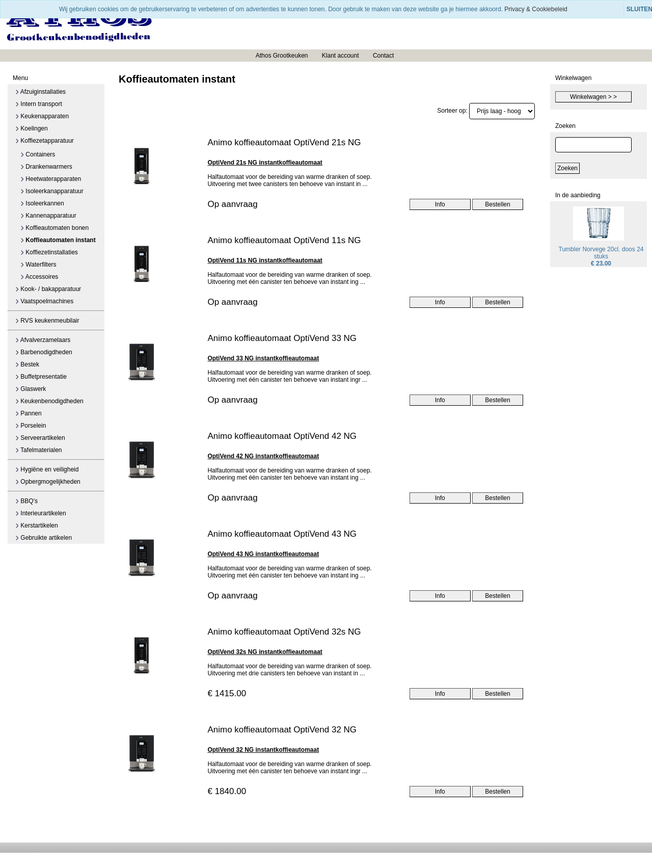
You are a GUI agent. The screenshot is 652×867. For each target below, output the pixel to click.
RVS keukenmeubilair (47, 320)
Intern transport (38, 104)
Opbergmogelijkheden (47, 481)
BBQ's (26, 501)
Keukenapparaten (42, 116)
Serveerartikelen (40, 437)
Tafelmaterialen (38, 450)
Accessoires (39, 276)
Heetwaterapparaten (50, 178)
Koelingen (31, 128)
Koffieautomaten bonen (54, 227)
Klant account (340, 55)
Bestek (27, 364)
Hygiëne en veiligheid (46, 469)
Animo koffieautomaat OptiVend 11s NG (284, 240)
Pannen (28, 413)
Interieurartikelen (40, 513)
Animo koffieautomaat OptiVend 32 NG (282, 729)
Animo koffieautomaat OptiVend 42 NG (282, 436)
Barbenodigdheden (43, 352)
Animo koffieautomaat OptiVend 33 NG (282, 338)
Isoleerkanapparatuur (52, 191)
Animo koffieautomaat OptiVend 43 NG (282, 534)
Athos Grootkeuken (282, 55)
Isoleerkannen (42, 203)
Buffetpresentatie (41, 376)
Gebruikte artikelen (43, 537)
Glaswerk (30, 388)
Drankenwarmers (46, 166)
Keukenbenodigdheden (49, 401)
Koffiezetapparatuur (44, 140)
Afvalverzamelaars (42, 340)
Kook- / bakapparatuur (48, 289)
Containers (37, 154)
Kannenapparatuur (48, 215)
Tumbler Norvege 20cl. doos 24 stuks (601, 253)
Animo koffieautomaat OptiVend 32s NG (284, 632)
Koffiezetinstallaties (49, 252)
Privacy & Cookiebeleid (535, 9)
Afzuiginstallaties (40, 91)
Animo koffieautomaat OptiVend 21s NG (284, 142)
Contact (383, 55)
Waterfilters (38, 264)
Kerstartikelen (36, 525)
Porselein (30, 425)
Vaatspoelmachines (44, 301)
